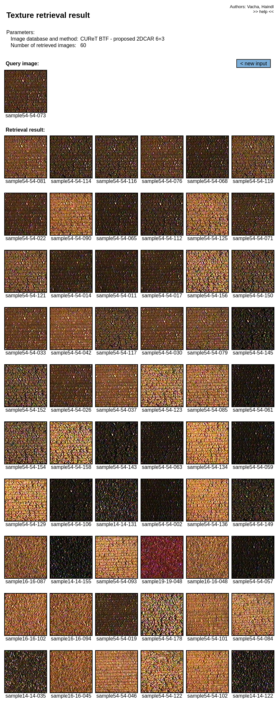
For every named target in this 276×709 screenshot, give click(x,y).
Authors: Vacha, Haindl (252, 6)
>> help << (263, 11)
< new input (253, 63)
